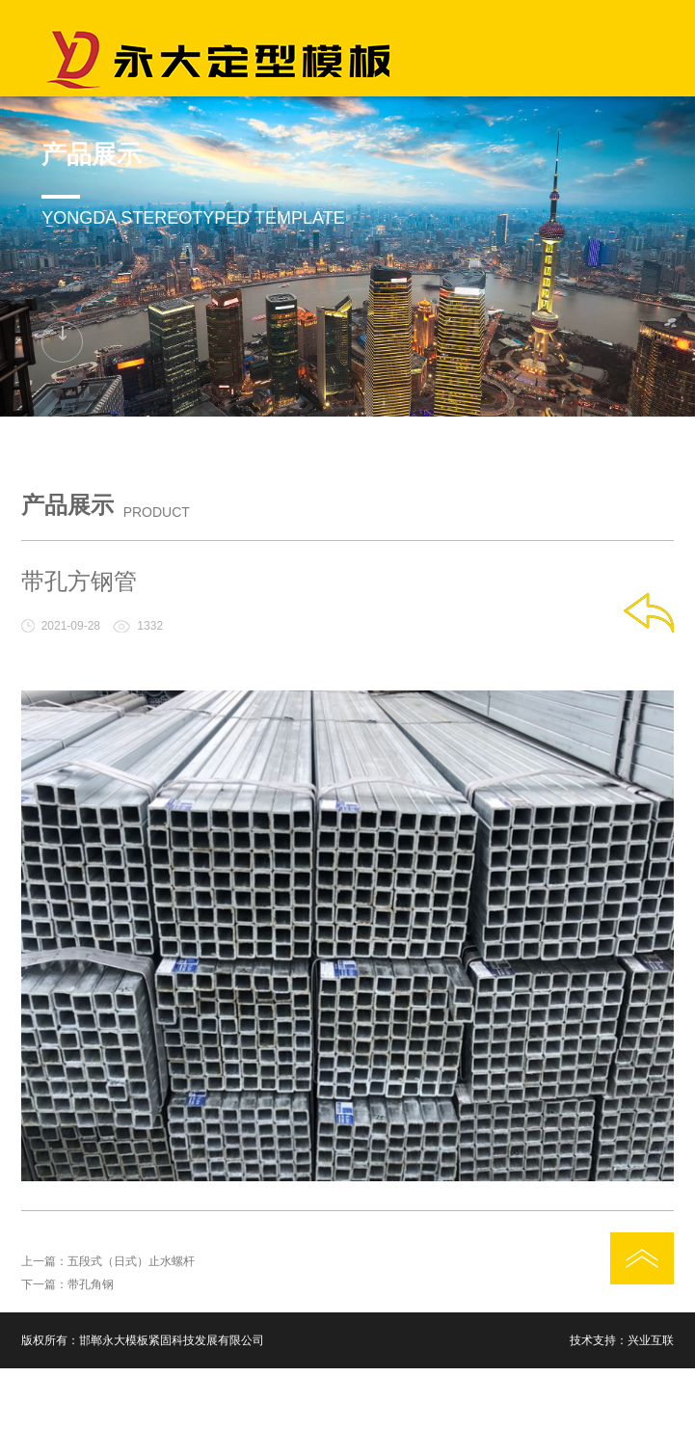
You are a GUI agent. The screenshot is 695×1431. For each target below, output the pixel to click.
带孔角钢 (90, 1284)
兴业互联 (651, 1340)
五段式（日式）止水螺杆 (131, 1261)
